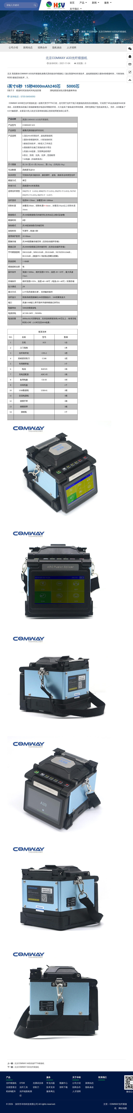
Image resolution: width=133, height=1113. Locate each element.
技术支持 (50, 1087)
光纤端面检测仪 (25, 1093)
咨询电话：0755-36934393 (21, 96)
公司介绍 (13, 47)
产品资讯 (91, 31)
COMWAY (114, 1104)
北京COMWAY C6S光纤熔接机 (27, 1067)
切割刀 (36, 1087)
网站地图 (123, 1108)
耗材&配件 (11, 1091)
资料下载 (63, 1087)
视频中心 (63, 1083)
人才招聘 (71, 47)
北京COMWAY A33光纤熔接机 (112, 31)
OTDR (22, 1083)
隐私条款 (57, 47)
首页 (76, 31)
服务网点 (50, 1091)
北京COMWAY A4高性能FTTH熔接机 (29, 1063)
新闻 (83, 31)
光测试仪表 (38, 1083)
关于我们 (75, 9)
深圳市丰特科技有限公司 (26, 1104)
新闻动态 (28, 47)
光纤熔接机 (30, 103)
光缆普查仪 (11, 1087)
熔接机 (41, 130)
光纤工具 (23, 1087)
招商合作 (42, 47)
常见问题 (50, 1083)
